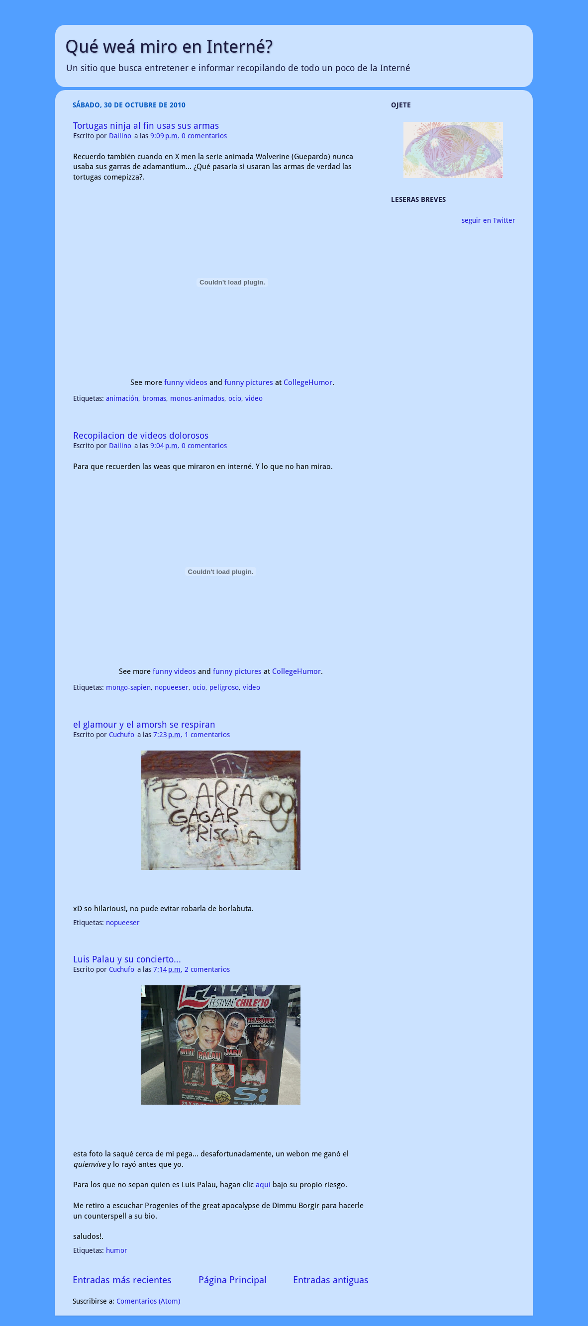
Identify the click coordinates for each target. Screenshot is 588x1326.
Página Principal (232, 1280)
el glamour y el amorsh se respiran (144, 724)
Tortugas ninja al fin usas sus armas (146, 125)
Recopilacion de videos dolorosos (140, 435)
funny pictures (248, 382)
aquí (263, 1184)
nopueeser (172, 687)
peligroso (224, 687)
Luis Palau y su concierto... (127, 959)
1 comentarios (207, 735)
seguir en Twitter (488, 220)
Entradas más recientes (122, 1280)
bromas (154, 398)
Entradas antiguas (331, 1280)
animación (122, 398)
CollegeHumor (308, 382)
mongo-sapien (128, 687)
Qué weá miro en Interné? (169, 46)
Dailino (121, 136)
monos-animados (197, 398)
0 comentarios (204, 136)
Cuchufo (122, 735)
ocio (234, 398)
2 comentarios (207, 969)
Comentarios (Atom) (148, 1301)
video (254, 398)
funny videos (185, 382)
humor (116, 1250)
